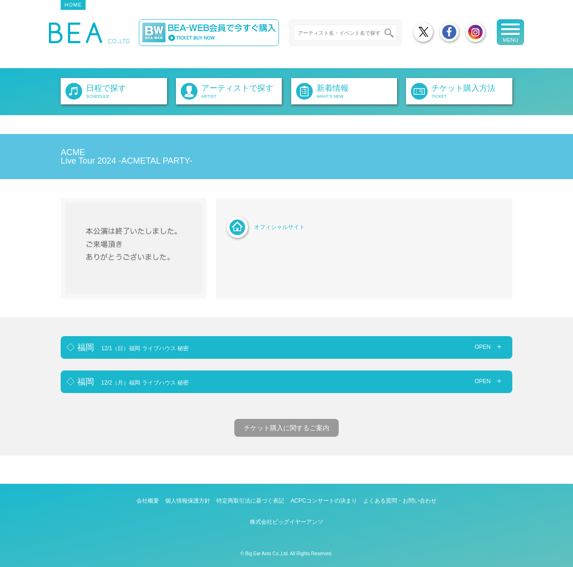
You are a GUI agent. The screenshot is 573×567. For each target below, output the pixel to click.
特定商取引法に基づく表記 (250, 500)
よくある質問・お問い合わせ (400, 500)
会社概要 (147, 500)
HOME (73, 5)
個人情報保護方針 (187, 500)
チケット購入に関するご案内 (286, 428)
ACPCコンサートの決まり (324, 500)
